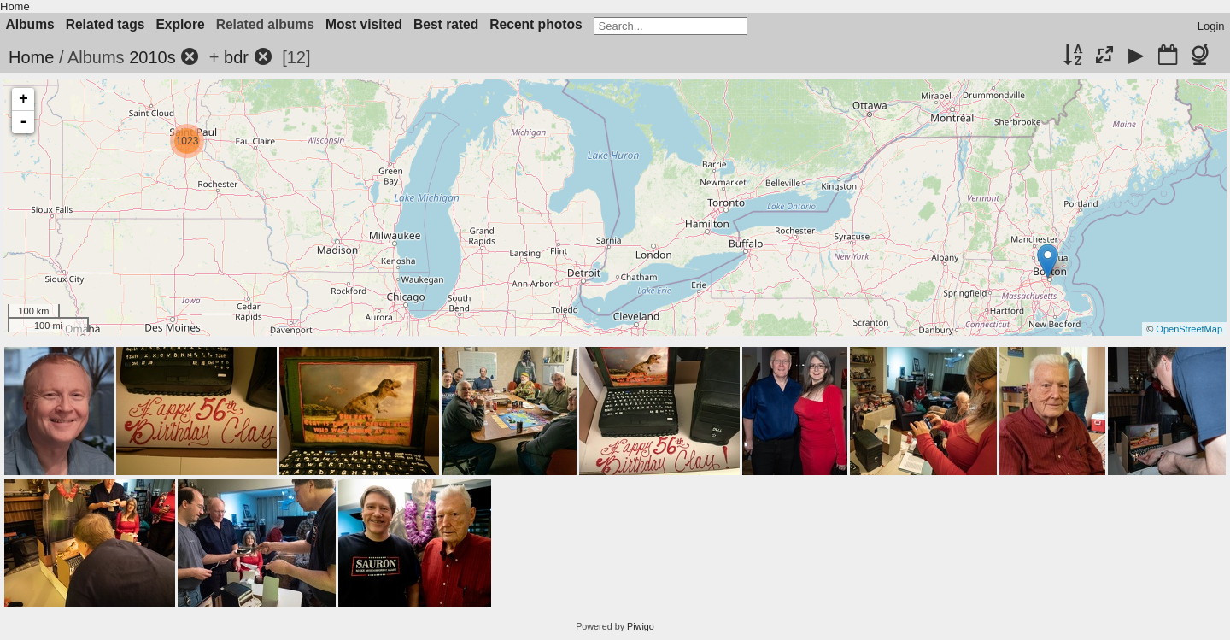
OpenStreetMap (1189, 329)
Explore (179, 24)
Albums (30, 24)
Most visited (363, 24)
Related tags (105, 24)
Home (15, 6)
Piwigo (640, 626)
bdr (236, 57)
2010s (152, 57)
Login (1211, 26)
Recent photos (535, 24)
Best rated (445, 24)
